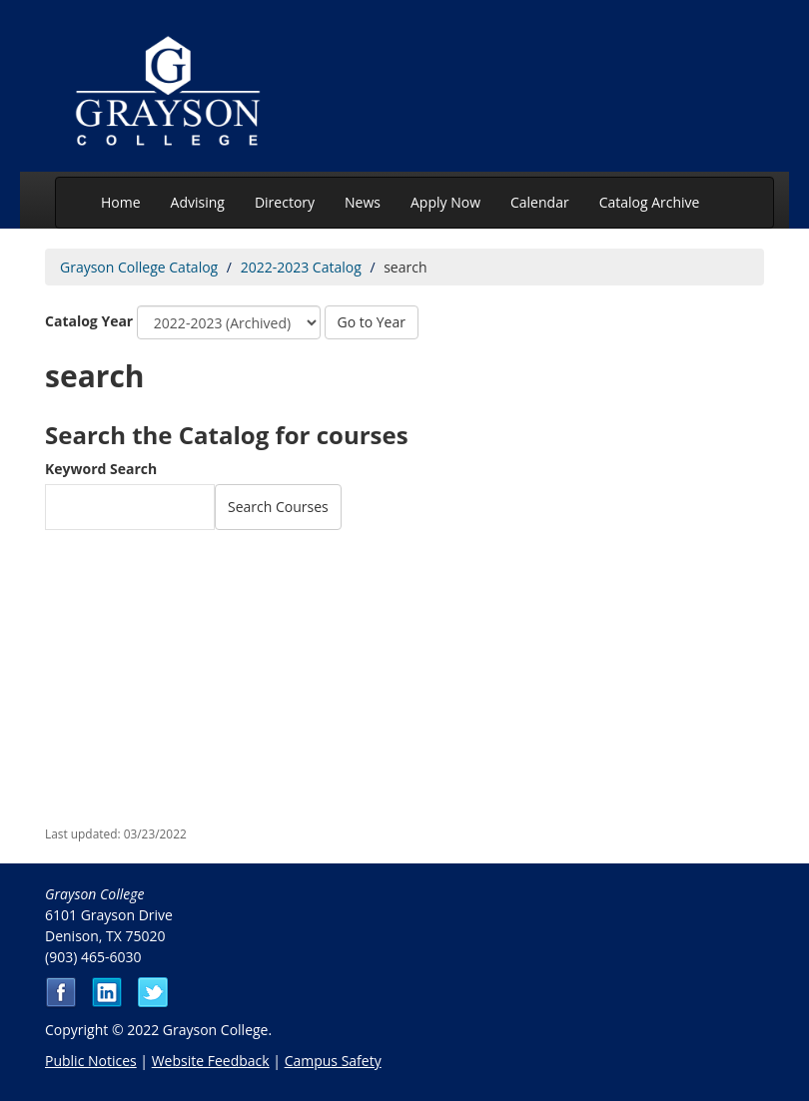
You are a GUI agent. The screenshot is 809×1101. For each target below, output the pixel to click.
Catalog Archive (649, 202)
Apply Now (445, 202)
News (363, 202)
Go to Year (371, 321)
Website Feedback (211, 1060)
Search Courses (278, 506)
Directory (285, 202)
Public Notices (91, 1060)
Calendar (539, 202)
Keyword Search (101, 468)
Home (121, 202)
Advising (198, 202)
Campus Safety (333, 1060)
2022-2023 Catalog (301, 267)
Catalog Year (89, 320)
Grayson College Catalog (139, 267)
